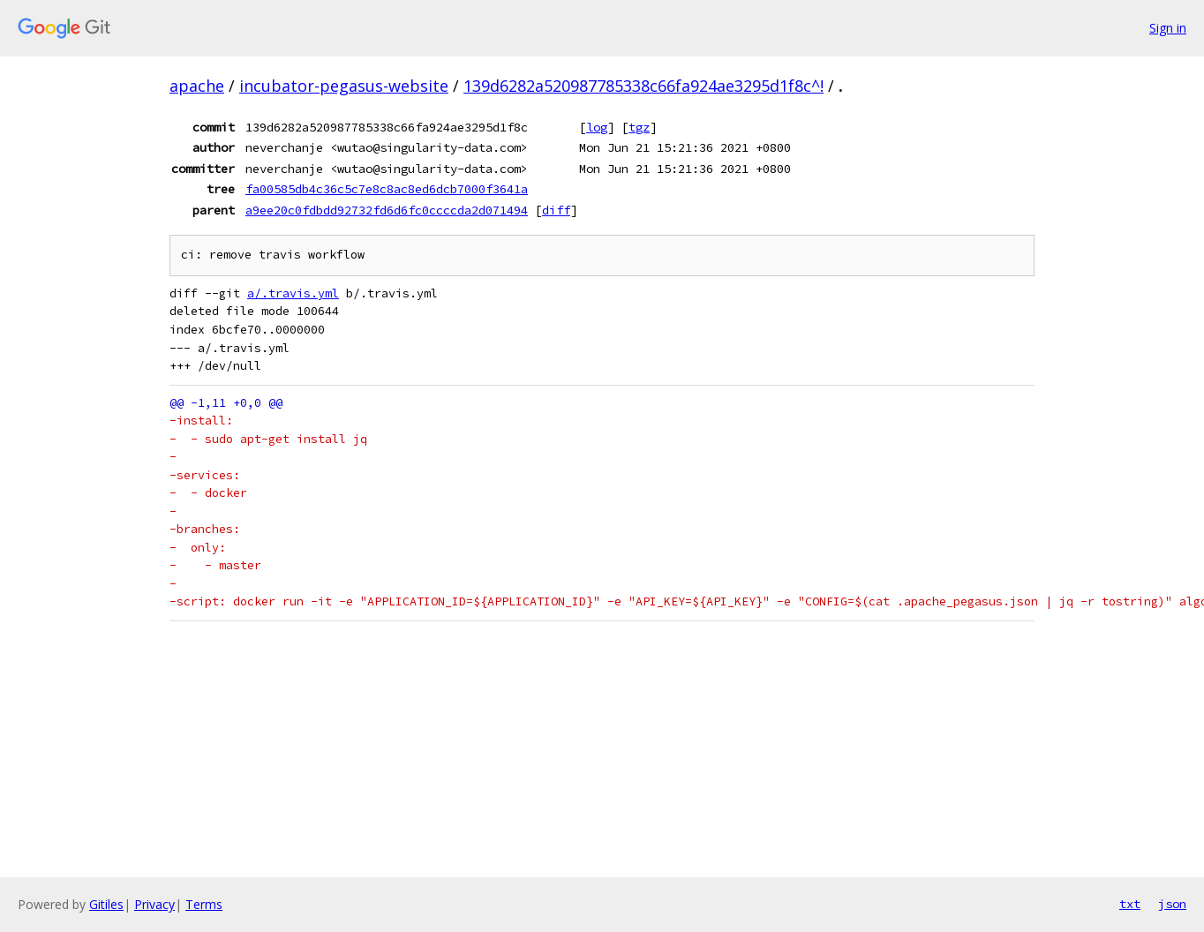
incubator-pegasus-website (343, 85)
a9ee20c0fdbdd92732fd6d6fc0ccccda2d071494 (386, 210)
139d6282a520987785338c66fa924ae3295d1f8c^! (643, 85)
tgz (639, 127)
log (596, 127)
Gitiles (106, 904)
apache (196, 85)
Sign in (1167, 27)
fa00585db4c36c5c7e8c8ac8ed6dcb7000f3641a (386, 189)
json (1172, 904)
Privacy (154, 904)
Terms (203, 904)
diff (556, 210)
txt (1129, 904)
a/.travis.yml (293, 293)
